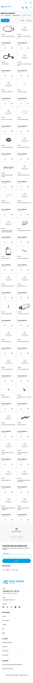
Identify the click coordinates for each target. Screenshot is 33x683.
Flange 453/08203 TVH (6, 480)
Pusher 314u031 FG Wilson (6, 119)
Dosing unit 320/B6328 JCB (23, 369)
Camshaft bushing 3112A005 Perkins (7, 453)
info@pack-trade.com (9, 600)
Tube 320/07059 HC (5, 64)
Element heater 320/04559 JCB (7, 286)
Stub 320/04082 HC (5, 397)
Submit (16, 560)
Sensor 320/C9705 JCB (6, 341)
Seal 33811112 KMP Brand (6, 91)
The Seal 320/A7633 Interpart (7, 147)
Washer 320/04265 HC (22, 91)
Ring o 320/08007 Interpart (23, 119)
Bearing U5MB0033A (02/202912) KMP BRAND (8, 509)
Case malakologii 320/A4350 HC (24, 230)
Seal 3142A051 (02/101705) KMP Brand (24, 65)
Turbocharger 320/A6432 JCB (24, 175)
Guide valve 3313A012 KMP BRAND (23, 509)
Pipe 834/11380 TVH (22, 424)
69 (19, 537)
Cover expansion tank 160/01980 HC (24, 398)
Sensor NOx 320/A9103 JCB (23, 341)
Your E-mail (5, 553)
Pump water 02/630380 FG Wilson (8, 424)
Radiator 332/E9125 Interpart (23, 147)
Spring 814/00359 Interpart (23, 258)
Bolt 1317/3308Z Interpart (6, 313)
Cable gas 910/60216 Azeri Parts (8, 36)
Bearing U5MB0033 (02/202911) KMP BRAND (24, 481)
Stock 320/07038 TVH (5, 202)
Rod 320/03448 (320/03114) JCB (24, 202)
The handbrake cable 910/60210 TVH (24, 37)
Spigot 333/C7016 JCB (22, 286)
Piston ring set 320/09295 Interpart (23, 453)
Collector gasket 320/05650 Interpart (7, 176)
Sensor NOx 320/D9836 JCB (7, 369)
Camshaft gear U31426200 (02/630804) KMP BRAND (6, 231)
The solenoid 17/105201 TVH (23, 313)
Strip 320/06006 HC (5, 258)
